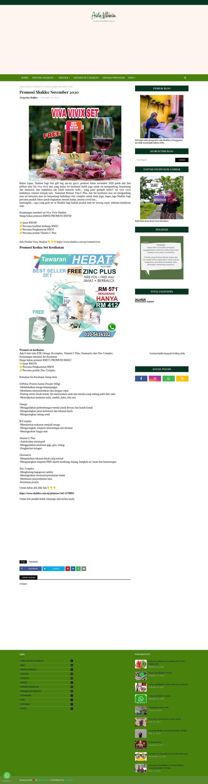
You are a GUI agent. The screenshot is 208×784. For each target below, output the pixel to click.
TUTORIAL (47, 704)
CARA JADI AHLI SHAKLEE (47, 661)
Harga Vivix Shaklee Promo (160, 672)
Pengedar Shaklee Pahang (159, 696)
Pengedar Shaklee (29, 98)
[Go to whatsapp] (7, 775)
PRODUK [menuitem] (63, 77)
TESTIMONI (47, 695)
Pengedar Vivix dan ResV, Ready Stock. (164, 719)
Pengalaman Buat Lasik (158, 707)
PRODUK (47, 674)
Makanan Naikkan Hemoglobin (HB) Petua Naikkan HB (166, 662)
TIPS (47, 700)
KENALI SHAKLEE (47, 669)
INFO (47, 665)
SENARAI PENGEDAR (47, 687)
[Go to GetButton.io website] (7, 781)
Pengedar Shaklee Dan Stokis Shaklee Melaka (167, 730)
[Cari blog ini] (155, 160)
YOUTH (47, 708)
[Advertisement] (104, 49)
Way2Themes (44, 780)
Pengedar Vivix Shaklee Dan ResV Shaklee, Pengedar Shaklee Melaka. (166, 766)
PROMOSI (37, 87)
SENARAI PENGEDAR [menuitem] (113, 77)
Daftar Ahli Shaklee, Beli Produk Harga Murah (168, 684)
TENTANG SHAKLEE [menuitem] (42, 77)
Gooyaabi (68, 780)
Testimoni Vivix (154, 742)
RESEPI (47, 682)
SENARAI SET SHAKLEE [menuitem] (86, 77)
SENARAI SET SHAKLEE (47, 691)
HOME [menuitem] (24, 77)
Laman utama (25, 87)
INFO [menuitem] (131, 77)
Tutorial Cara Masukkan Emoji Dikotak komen (168, 753)
